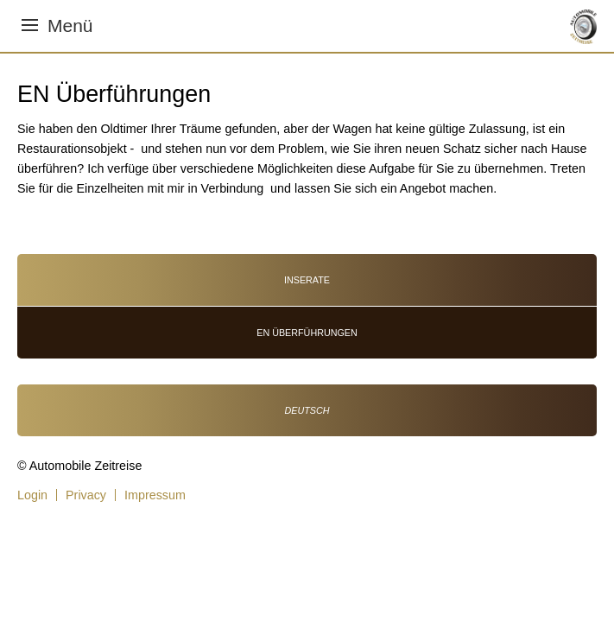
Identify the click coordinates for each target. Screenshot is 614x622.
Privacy (86, 495)
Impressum (155, 495)
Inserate (307, 280)
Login (32, 495)
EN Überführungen (306, 332)
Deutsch (307, 410)
